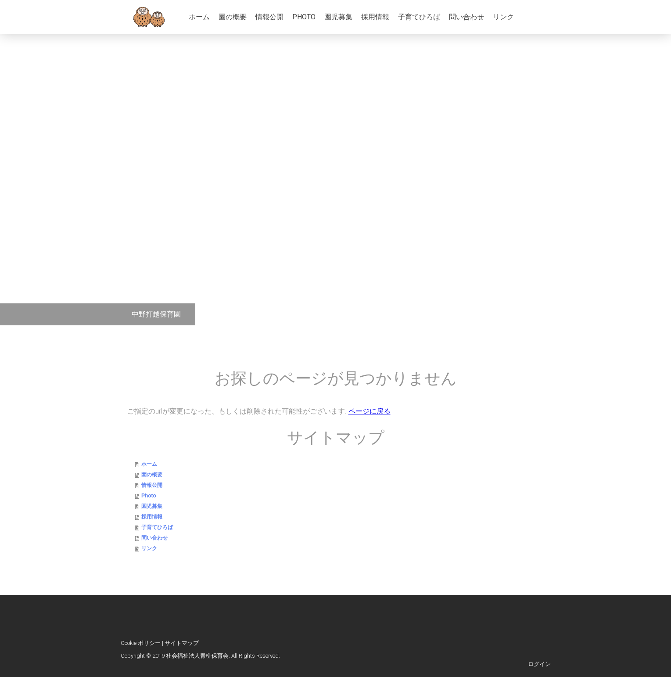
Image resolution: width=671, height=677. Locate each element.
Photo (304, 17)
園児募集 (338, 17)
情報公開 (269, 17)
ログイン (539, 664)
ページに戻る (369, 411)
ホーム (199, 17)
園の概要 (233, 17)
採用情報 (375, 17)
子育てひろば (419, 17)
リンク (503, 17)
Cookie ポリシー (141, 643)
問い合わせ (466, 17)
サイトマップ (182, 643)
